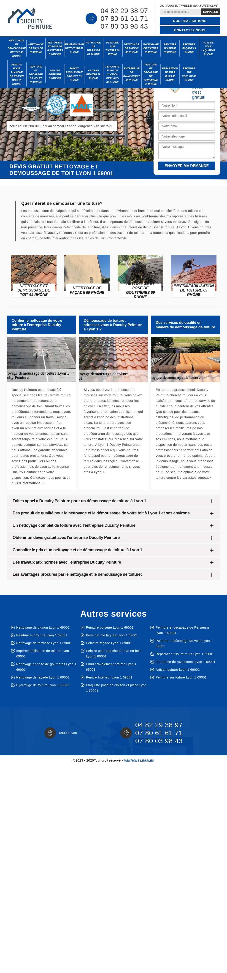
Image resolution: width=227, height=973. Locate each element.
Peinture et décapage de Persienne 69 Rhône (151, 74)
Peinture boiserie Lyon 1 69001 (110, 627)
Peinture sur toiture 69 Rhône (112, 48)
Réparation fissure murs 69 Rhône (170, 74)
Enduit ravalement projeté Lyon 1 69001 (111, 666)
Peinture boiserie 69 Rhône (170, 48)
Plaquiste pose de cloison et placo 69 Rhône (112, 74)
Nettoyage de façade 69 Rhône (35, 48)
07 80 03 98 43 (124, 26)
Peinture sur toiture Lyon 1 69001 (41, 635)
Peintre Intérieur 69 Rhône (54, 74)
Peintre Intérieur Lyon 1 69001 (109, 677)
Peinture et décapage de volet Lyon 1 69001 (184, 643)
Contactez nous (189, 30)
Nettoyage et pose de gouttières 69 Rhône (55, 48)
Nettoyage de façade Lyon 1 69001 (43, 677)
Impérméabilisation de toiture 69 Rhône (74, 48)
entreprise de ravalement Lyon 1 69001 (186, 662)
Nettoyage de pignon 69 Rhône (131, 48)
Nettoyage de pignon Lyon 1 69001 (43, 627)
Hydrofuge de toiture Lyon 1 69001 (42, 685)
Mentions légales (139, 760)
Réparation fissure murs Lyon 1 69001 (185, 654)
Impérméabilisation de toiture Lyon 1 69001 (44, 653)
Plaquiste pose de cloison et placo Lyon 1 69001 (116, 687)
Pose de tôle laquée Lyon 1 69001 (112, 635)
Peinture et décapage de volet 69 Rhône (36, 74)
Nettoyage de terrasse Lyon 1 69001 (44, 643)
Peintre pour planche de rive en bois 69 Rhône (17, 74)
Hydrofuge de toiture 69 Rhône (150, 48)
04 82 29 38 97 (124, 11)
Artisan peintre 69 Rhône (93, 74)
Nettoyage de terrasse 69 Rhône (93, 48)
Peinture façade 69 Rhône (189, 48)
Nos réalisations (189, 21)
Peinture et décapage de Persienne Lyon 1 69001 (183, 630)
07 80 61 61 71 (124, 18)
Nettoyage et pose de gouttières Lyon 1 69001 (46, 666)
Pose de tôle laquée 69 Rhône (208, 48)
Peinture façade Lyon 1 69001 (109, 643)
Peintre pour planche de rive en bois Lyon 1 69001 (113, 653)
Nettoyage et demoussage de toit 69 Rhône (16, 48)
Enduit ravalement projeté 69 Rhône (74, 74)
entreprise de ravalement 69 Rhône (131, 74)
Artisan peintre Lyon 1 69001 (178, 669)
